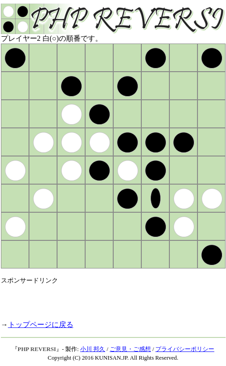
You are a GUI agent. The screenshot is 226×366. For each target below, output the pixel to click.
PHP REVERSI (37, 349)
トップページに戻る (40, 324)
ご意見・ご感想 (130, 349)
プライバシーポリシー (184, 349)
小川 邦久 (92, 349)
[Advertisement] (107, 298)
